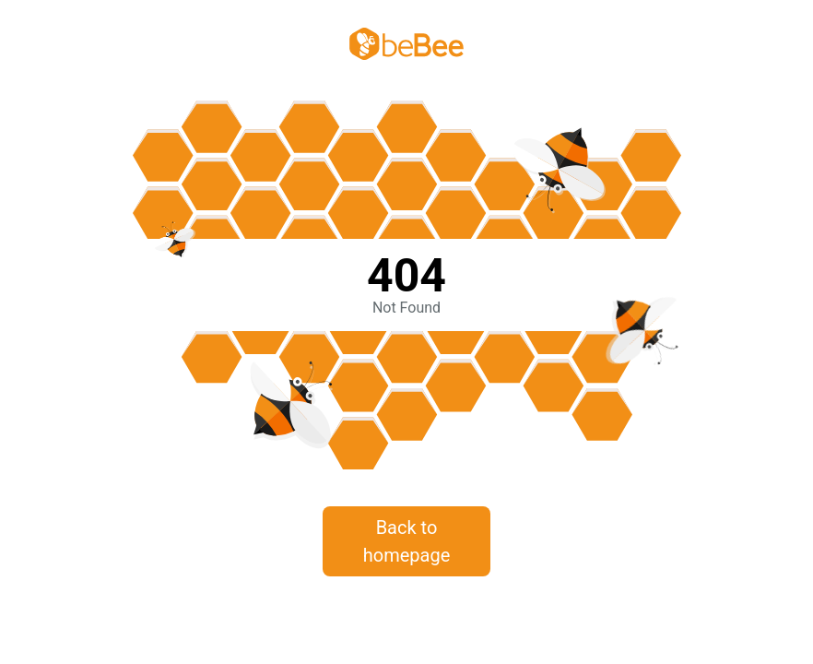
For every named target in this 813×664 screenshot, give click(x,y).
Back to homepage (407, 541)
